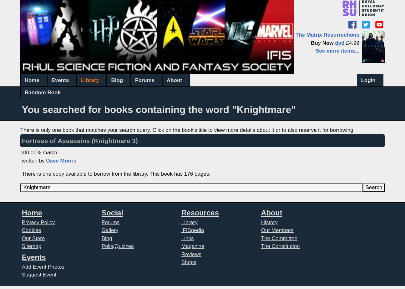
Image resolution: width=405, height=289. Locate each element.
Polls (107, 246)
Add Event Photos (43, 267)
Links (187, 238)
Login (368, 80)
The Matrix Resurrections (327, 35)
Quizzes (124, 246)
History (269, 222)
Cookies (31, 230)
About (174, 80)
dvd (339, 43)
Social (112, 213)
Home (32, 80)
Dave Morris (61, 161)
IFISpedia (192, 230)
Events (60, 80)
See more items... (337, 51)
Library (90, 80)
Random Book (43, 92)
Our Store (33, 238)
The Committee (279, 238)
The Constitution (280, 246)
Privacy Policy (38, 222)
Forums (144, 80)
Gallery (110, 230)
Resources (200, 213)
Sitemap (31, 246)
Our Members (277, 230)
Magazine (193, 246)
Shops (188, 262)
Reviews (191, 254)
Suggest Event (39, 275)
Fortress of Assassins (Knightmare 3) (80, 140)
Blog (117, 80)
